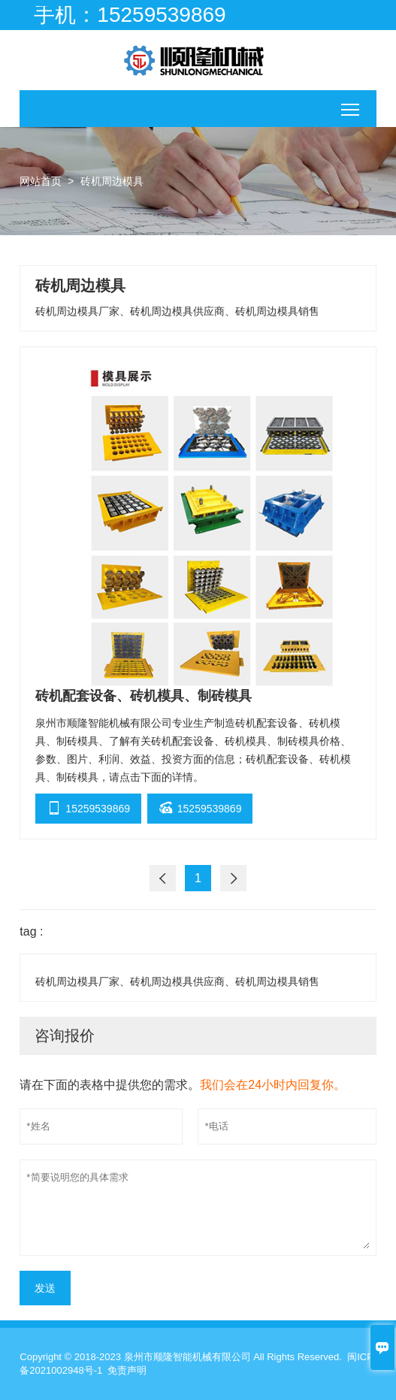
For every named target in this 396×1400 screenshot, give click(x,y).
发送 (45, 1288)
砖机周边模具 (112, 181)
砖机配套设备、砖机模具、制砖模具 (143, 695)
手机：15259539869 (129, 15)
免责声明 (127, 1370)
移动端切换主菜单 (351, 104)
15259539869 (88, 807)
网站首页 (41, 181)
